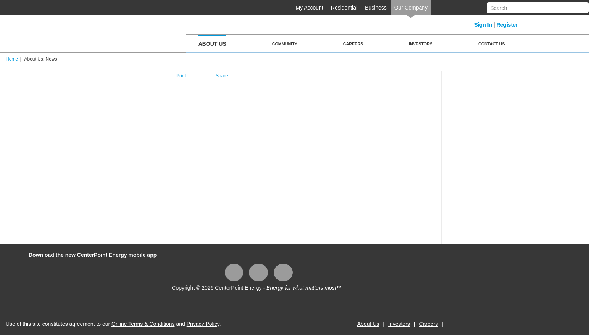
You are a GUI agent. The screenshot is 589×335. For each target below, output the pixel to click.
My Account (309, 8)
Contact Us (491, 44)
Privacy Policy (203, 324)
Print (181, 76)
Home (12, 59)
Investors (420, 44)
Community (284, 44)
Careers (353, 44)
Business (376, 8)
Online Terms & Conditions (142, 324)
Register (507, 25)
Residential (344, 8)
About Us (212, 44)
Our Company (411, 8)
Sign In (483, 25)
